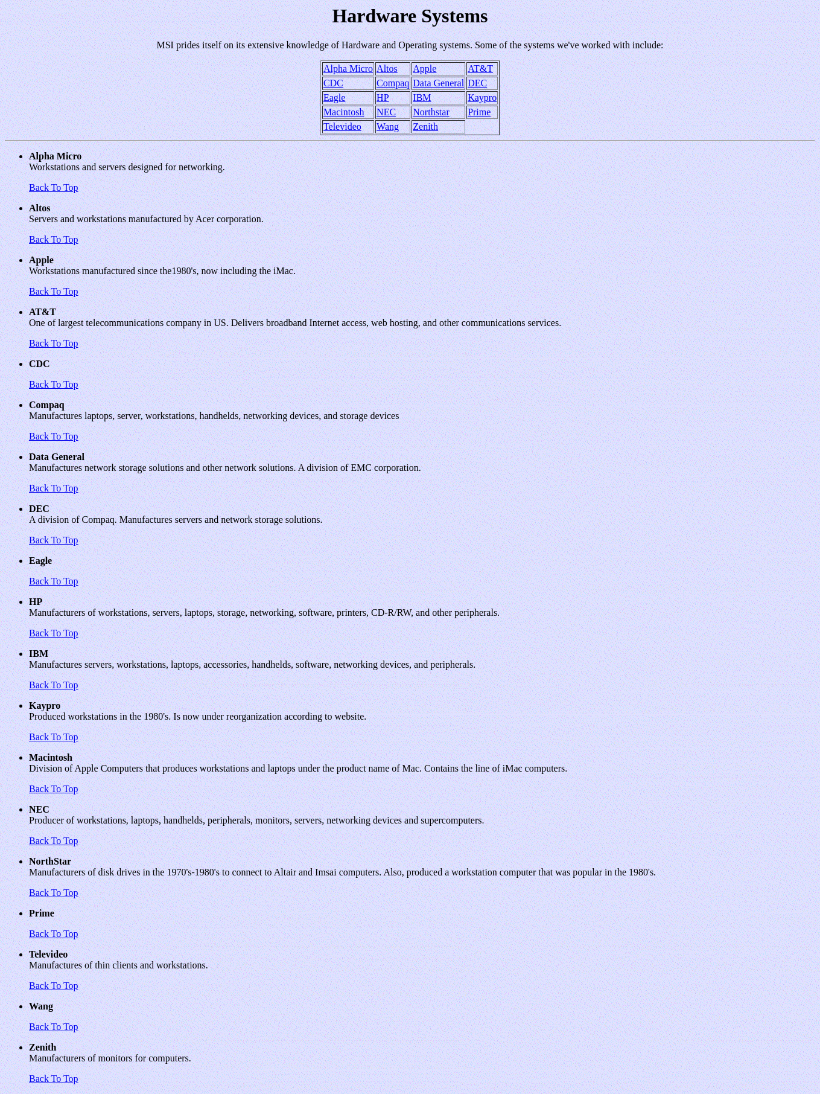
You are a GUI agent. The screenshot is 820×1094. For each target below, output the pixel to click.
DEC (477, 83)
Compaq (393, 83)
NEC (386, 112)
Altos (387, 68)
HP (383, 97)
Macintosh (343, 112)
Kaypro (482, 97)
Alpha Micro (348, 68)
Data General (438, 83)
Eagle (334, 97)
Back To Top (53, 187)
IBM (422, 97)
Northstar (431, 112)
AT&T (480, 68)
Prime (479, 112)
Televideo (342, 126)
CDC (333, 83)
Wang (388, 126)
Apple (424, 68)
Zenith (425, 126)
